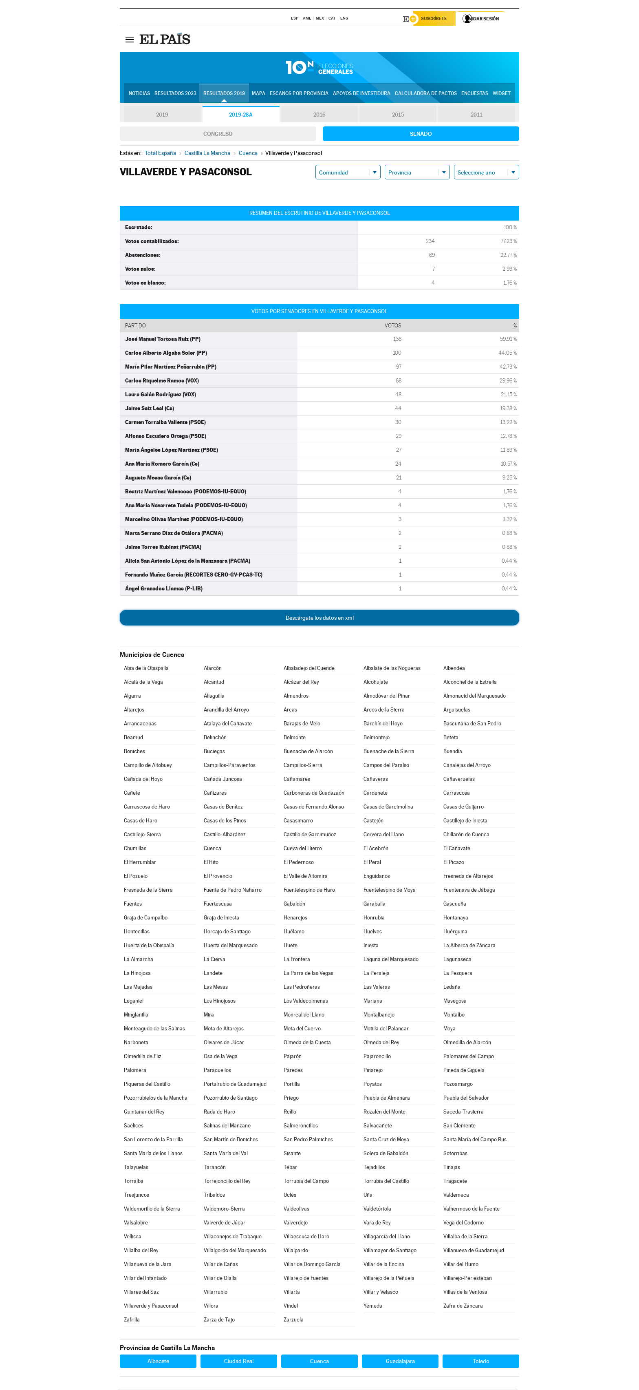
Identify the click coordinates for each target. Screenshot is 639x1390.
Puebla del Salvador (466, 1099)
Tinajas (451, 1168)
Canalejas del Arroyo (467, 766)
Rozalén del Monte (384, 1113)
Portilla (292, 1085)
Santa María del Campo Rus (475, 1141)
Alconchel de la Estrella (470, 683)
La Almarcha (138, 960)
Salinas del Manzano (227, 1127)
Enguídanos (377, 877)
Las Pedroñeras (302, 988)
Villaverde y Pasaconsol (151, 1307)
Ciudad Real (238, 1362)
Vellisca (132, 1238)
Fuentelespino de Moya (390, 891)
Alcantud (214, 683)
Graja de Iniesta (221, 919)
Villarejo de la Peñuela (389, 1279)
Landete (213, 974)
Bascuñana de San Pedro (472, 725)
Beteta (450, 739)
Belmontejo (377, 739)
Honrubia (374, 919)
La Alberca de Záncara (469, 947)
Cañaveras (376, 780)
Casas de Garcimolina (388, 808)
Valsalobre (136, 1224)
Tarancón (215, 1168)
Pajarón (293, 1057)
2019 (162, 116)
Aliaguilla (214, 697)
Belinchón (215, 739)
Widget (502, 94)
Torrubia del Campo (306, 1182)
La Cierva (214, 960)
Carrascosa (456, 794)
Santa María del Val (226, 1154)
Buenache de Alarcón (308, 752)
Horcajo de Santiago (227, 933)
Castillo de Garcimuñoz (310, 836)
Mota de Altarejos (224, 1030)
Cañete (132, 794)
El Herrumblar (140, 863)
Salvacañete (378, 1127)
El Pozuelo (136, 877)
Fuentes (133, 905)
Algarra (132, 697)
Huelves (373, 933)
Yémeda (373, 1307)
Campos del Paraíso (386, 766)
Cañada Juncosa (223, 780)
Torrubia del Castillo (386, 1182)
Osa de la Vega (221, 1057)
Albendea (454, 669)
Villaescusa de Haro (306, 1238)
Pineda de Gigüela (464, 1071)
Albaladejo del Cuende (309, 669)
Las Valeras (377, 988)
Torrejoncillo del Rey (227, 1182)
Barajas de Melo (302, 725)
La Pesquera (457, 974)
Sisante (292, 1154)
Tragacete (455, 1182)
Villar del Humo (460, 1265)
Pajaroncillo (377, 1057)
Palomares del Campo (468, 1057)
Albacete (158, 1362)
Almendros (296, 697)
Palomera (135, 1071)
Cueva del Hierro (303, 849)
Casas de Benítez (223, 808)
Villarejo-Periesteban (467, 1279)
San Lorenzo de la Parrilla (153, 1141)
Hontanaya (455, 919)
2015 (398, 116)
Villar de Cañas (221, 1265)
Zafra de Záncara (463, 1307)
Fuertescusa (218, 905)
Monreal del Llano (304, 1016)
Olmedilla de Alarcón (467, 1044)
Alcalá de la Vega (143, 683)
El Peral (372, 863)
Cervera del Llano (384, 836)
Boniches (134, 752)
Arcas (290, 711)
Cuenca (212, 849)
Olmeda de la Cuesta (307, 1044)
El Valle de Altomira (306, 877)
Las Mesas (216, 988)
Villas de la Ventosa (465, 1293)
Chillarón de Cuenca (466, 836)
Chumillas (135, 849)
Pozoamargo (458, 1085)
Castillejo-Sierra (142, 836)
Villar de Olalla (220, 1279)
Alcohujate (376, 683)
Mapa (258, 94)
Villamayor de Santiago (390, 1252)
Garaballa (375, 905)
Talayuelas (136, 1168)
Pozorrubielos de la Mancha (155, 1099)
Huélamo (294, 933)
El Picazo (453, 863)
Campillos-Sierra (303, 766)
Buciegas (214, 752)
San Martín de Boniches (231, 1141)
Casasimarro (298, 822)
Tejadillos (374, 1168)
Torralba (133, 1182)
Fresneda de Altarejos (468, 877)
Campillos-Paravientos (230, 766)
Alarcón (213, 669)
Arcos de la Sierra (384, 711)
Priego (291, 1099)
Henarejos (295, 919)
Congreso (218, 135)
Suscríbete (436, 19)
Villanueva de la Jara (148, 1265)
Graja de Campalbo (145, 919)
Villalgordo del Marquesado (235, 1252)
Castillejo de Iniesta (465, 822)
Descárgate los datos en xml (320, 619)
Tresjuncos (136, 1196)
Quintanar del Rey (144, 1113)
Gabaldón (294, 905)
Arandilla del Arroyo (226, 711)
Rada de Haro (219, 1113)
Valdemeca (456, 1196)
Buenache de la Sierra (389, 752)
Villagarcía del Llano (387, 1238)
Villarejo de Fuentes (306, 1279)
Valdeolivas (296, 1210)
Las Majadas (138, 988)
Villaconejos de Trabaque (233, 1238)
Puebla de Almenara (387, 1099)
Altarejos (134, 711)
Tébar (290, 1168)
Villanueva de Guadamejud (473, 1252)
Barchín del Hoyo (383, 725)
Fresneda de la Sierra (148, 891)
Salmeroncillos (301, 1127)
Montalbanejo (379, 1016)
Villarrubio (215, 1293)
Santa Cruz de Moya (386, 1141)
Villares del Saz (141, 1293)
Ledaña (452, 988)
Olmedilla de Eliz (142, 1057)
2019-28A (241, 116)
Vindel (291, 1307)
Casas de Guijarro (463, 808)
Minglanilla (136, 1016)
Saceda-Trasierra (463, 1113)
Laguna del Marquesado (391, 960)
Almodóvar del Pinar (387, 697)
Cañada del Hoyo (143, 780)
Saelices (133, 1127)
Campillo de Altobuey (148, 766)
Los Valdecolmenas (306, 1002)
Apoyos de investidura (361, 94)
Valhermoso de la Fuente (471, 1210)
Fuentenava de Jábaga (469, 891)
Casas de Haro (140, 822)
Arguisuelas (456, 711)
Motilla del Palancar (386, 1030)
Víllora (211, 1307)
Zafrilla (132, 1321)
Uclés (290, 1196)
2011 (476, 116)
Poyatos (373, 1085)
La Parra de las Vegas (308, 974)
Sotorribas (455, 1154)
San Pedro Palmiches (308, 1141)
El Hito (211, 863)
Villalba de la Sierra (465, 1238)
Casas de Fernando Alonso (314, 808)
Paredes (293, 1071)
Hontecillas (137, 933)
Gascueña (454, 905)
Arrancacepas (140, 725)
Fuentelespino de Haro (309, 891)
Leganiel (133, 1002)
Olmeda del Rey (381, 1044)
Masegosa (455, 1002)
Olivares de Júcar (224, 1044)
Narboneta (136, 1044)
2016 (319, 116)
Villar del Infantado (145, 1279)
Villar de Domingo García (312, 1265)
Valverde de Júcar (224, 1224)
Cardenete (376, 794)
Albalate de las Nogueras (392, 669)
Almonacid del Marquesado (474, 697)
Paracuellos (217, 1071)
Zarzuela (294, 1321)
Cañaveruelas (459, 780)
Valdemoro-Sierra (224, 1210)
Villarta (292, 1293)
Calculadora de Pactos (426, 94)
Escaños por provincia (299, 94)
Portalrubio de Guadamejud (235, 1085)
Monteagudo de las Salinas (154, 1030)
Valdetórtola (377, 1210)
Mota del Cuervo (302, 1030)
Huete (290, 947)
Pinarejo (373, 1071)
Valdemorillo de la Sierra (152, 1210)
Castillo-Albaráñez (225, 836)
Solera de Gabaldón (386, 1154)
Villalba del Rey (141, 1252)
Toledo (481, 1362)
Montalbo (454, 1016)
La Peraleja (377, 974)
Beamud (133, 739)
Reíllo (290, 1113)
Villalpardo (296, 1252)
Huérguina (455, 933)
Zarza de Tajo (219, 1321)
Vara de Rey (377, 1224)
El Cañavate (456, 849)
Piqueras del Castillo (147, 1085)
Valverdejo (296, 1224)
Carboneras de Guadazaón (314, 794)
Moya (449, 1030)
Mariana (373, 1002)
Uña (368, 1196)
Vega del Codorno (463, 1224)
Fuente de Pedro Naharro (233, 891)
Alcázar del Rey (301, 683)
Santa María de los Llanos (153, 1154)
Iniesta (371, 947)
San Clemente (459, 1127)
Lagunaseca (457, 960)
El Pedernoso (299, 863)
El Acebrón (376, 849)
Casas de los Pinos (225, 822)
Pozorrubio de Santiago (231, 1099)
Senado (421, 135)
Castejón (373, 822)
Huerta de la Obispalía (149, 947)
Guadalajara (400, 1362)
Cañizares (215, 794)
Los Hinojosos (220, 1002)
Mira (209, 1016)
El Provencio (218, 877)
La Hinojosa (137, 974)
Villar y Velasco (381, 1293)
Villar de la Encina (384, 1265)
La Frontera (297, 960)
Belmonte (295, 739)
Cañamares (297, 780)
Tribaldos (214, 1196)
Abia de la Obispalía (146, 669)
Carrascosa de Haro (147, 808)
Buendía (452, 752)
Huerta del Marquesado (231, 947)
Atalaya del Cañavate (228, 725)
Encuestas (474, 94)
